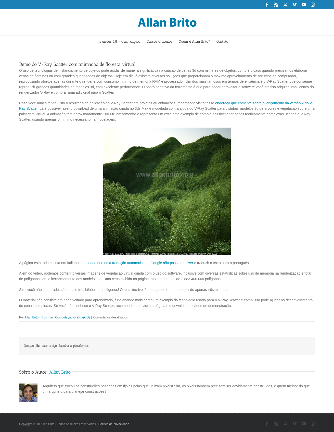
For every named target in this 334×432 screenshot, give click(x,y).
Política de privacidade (113, 424)
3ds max (47, 317)
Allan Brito (31, 317)
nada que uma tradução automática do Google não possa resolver (140, 263)
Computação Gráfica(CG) (72, 317)
